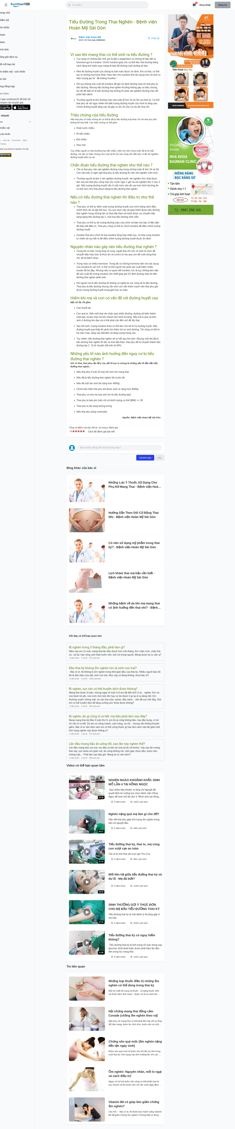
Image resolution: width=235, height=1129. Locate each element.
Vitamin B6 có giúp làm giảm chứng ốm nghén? (134, 1104)
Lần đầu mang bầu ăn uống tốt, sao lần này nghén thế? (107, 744)
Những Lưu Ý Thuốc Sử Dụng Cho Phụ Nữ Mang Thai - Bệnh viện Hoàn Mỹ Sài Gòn (134, 485)
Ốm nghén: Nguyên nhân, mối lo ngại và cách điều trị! (135, 1074)
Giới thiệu (7, 142)
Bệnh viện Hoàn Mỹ (90, 37)
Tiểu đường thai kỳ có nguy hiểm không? (132, 937)
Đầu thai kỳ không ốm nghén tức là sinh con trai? (103, 668)
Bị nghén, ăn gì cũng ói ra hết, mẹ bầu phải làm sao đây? (108, 716)
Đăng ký (222, 5)
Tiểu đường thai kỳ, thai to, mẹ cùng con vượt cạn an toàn (134, 846)
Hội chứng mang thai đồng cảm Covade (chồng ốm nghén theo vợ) (133, 1013)
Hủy (159, 457)
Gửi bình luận (145, 457)
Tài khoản (26, 142)
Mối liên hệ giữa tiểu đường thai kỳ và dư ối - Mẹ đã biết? (135, 876)
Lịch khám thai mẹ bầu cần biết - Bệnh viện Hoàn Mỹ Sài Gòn (132, 575)
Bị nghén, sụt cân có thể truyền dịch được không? (103, 689)
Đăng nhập (205, 5)
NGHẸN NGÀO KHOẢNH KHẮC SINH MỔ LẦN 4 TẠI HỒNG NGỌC (134, 782)
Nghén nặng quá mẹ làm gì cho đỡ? (134, 814)
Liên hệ (16, 142)
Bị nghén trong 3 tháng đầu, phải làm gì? (97, 647)
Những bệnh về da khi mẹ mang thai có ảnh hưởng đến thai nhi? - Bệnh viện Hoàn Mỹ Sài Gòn (134, 606)
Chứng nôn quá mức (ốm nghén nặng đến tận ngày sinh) (135, 1043)
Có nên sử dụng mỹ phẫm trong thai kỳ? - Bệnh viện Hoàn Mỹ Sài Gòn (134, 545)
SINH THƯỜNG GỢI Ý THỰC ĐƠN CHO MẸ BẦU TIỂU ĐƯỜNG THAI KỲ (134, 907)
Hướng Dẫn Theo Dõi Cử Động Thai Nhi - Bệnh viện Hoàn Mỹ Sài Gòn (134, 515)
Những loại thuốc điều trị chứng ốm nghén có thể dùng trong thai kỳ (134, 983)
